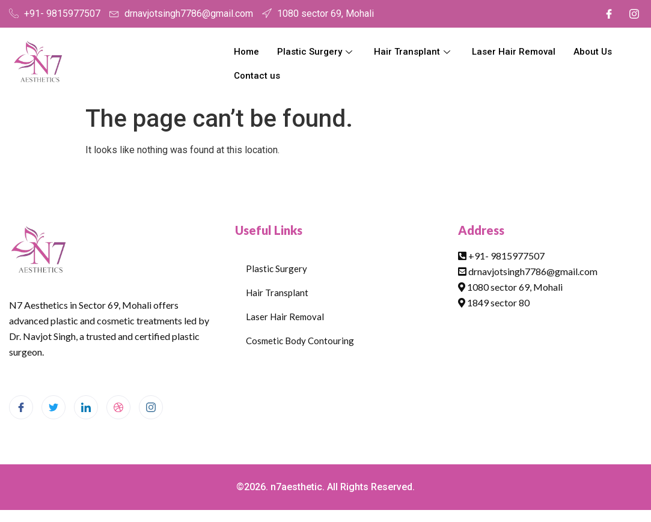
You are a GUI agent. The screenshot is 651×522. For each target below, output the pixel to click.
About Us (592, 51)
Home (246, 51)
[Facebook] (609, 14)
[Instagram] (634, 14)
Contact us (257, 75)
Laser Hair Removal (513, 51)
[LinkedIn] (86, 407)
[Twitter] (53, 407)
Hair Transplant (412, 51)
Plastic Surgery (314, 51)
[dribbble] (118, 407)
